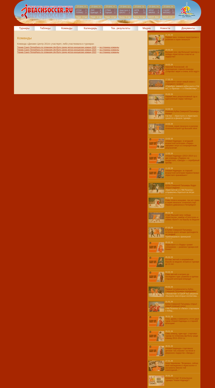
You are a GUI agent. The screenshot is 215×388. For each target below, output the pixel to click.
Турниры (24, 28)
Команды (66, 28)
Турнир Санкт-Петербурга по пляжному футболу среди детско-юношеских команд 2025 (56, 47)
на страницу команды (109, 47)
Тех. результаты (120, 28)
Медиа (147, 28)
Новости (165, 28)
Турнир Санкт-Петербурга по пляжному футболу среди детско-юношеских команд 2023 (56, 52)
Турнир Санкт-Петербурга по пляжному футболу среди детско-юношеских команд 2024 (56, 50)
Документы (188, 28)
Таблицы (45, 28)
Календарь (90, 28)
